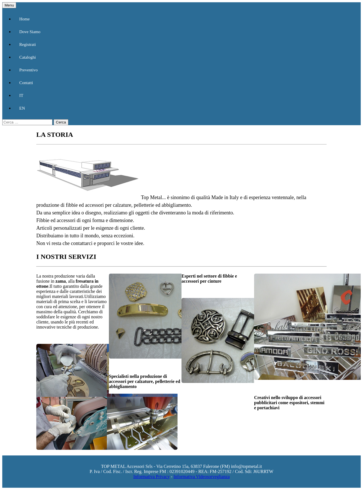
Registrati (27, 44)
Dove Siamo (30, 31)
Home (24, 19)
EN (22, 108)
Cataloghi (27, 57)
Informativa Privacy (151, 476)
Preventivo (28, 70)
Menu (9, 5)
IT (21, 95)
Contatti (26, 82)
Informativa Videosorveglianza (202, 476)
